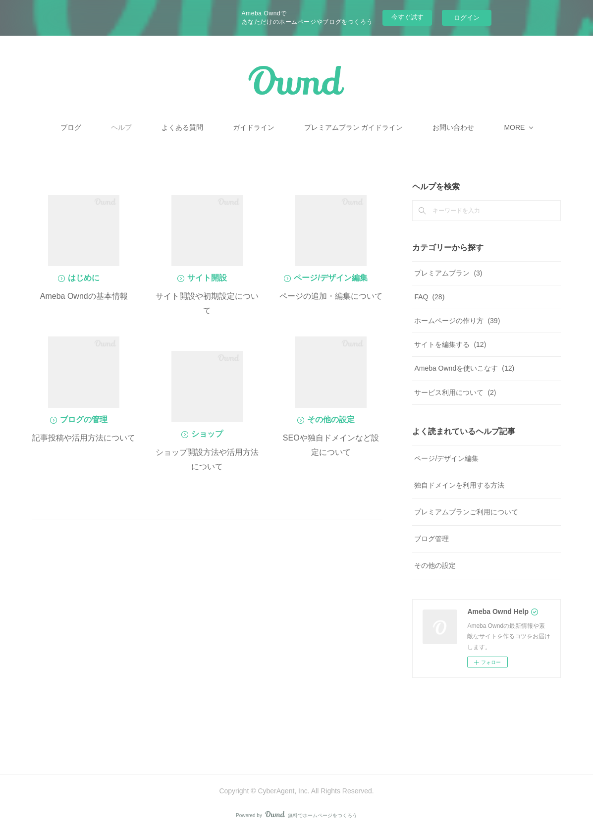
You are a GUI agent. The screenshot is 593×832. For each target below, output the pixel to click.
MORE (478, 127)
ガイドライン (289, 127)
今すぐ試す (407, 17)
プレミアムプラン (448, 273)
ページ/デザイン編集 (330, 278)
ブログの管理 (84, 419)
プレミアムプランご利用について (466, 512)
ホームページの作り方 (457, 321)
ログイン (467, 17)
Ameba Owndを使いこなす (464, 368)
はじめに (84, 278)
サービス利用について (455, 392)
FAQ (429, 297)
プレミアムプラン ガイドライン (389, 127)
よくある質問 (218, 127)
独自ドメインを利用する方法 (459, 485)
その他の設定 (331, 419)
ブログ (106, 127)
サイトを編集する (450, 344)
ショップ (207, 434)
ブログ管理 (431, 539)
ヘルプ (157, 127)
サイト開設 (207, 278)
